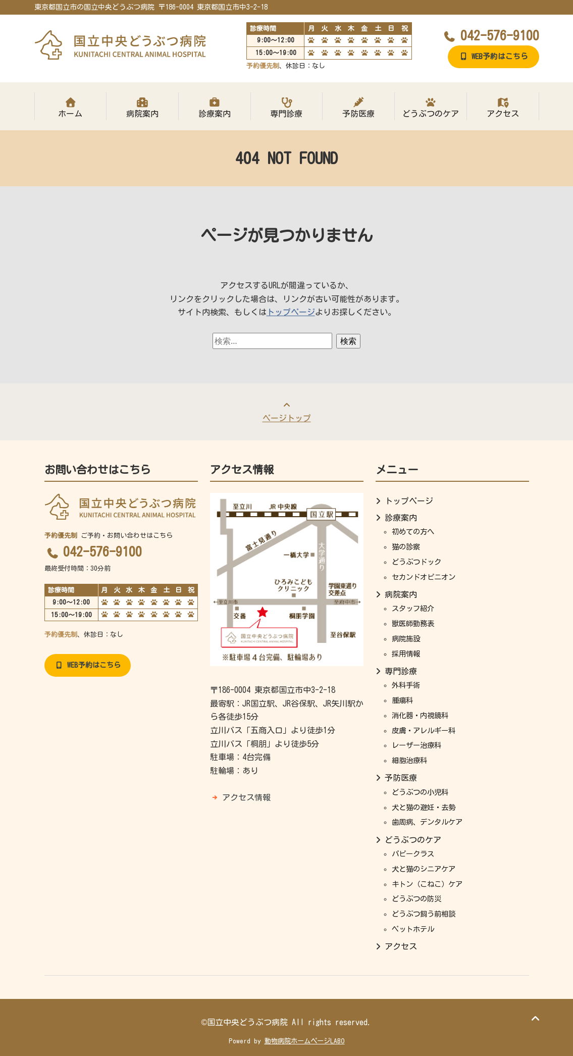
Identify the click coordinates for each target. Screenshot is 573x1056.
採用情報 (406, 654)
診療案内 (214, 107)
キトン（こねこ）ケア (427, 884)
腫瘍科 (402, 700)
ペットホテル (413, 929)
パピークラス (413, 854)
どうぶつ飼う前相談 (423, 914)
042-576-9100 (490, 35)
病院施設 (406, 638)
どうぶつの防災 (416, 898)
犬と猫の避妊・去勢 (423, 807)
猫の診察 (406, 546)
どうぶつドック (416, 562)
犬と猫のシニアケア (423, 869)
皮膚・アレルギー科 (423, 730)
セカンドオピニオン (423, 577)
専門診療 (287, 107)
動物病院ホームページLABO (305, 1040)
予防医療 (358, 107)
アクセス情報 (246, 797)
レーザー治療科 (416, 745)
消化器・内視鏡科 (420, 715)
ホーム (71, 107)
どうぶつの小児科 (420, 792)
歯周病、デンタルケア (427, 822)
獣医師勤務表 (413, 623)
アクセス (503, 107)
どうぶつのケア (430, 107)
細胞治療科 (409, 760)
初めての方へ (413, 531)
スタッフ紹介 (413, 608)
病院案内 (142, 107)
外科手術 (406, 685)
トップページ (291, 312)
